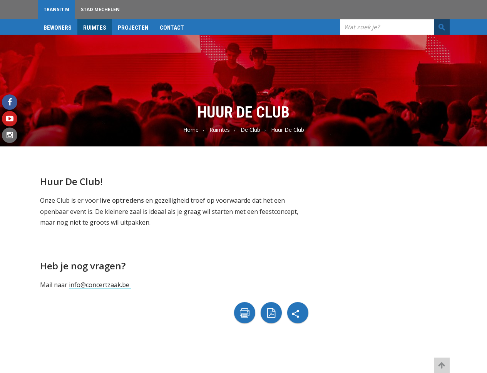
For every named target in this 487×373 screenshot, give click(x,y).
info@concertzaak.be (100, 285)
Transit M (56, 9)
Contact (172, 27)
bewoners (58, 27)
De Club (250, 129)
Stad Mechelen (100, 9)
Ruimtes (94, 27)
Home (191, 129)
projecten (133, 27)
